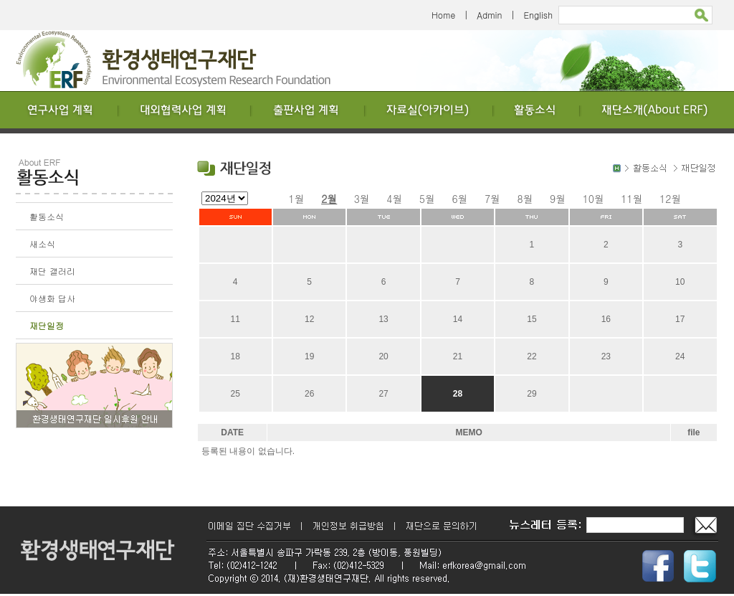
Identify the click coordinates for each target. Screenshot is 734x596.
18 (235, 356)
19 (309, 356)
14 (457, 319)
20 (383, 356)
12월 (670, 198)
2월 (329, 198)
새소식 (42, 243)
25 (235, 394)
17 (680, 319)
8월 (525, 198)
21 (457, 356)
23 (606, 356)
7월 (492, 198)
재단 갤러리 (52, 271)
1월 (297, 198)
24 (680, 356)
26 (309, 394)
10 (680, 282)
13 (383, 319)
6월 (459, 198)
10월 (593, 198)
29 (531, 394)
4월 (394, 198)
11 (235, 319)
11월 (631, 198)
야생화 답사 (52, 298)
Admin (489, 15)
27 (383, 394)
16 (606, 319)
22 (531, 356)
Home (443, 15)
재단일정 (46, 325)
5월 (427, 198)
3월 (362, 198)
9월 (558, 198)
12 (309, 319)
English (538, 15)
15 (531, 319)
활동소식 (46, 216)
